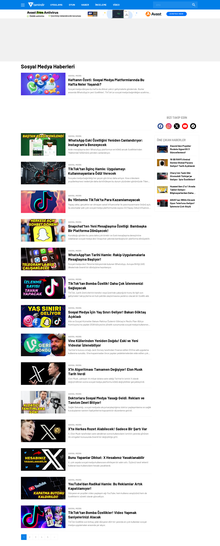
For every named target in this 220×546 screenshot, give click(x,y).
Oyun (72, 4)
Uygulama (56, 4)
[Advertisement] (86, 114)
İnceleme (101, 4)
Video (116, 4)
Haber (85, 4)
